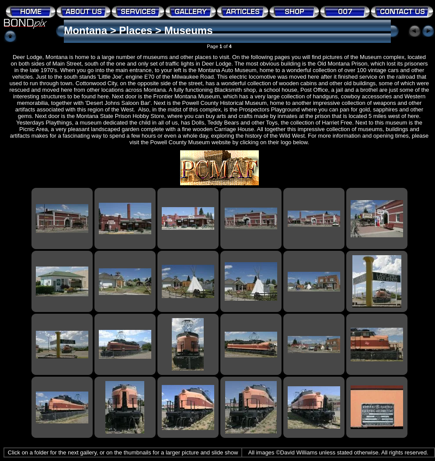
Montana (85, 30)
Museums (188, 30)
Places (135, 30)
